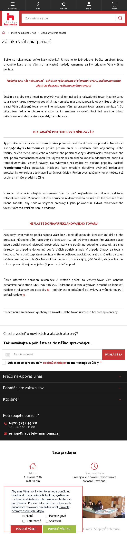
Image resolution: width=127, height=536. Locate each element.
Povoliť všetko (59, 529)
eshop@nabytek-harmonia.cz (33, 433)
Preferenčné (33, 521)
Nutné (29, 515)
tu (48, 289)
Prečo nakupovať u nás (23, 33)
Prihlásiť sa (113, 355)
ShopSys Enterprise (107, 529)
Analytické (55, 521)
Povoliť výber (26, 529)
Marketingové (57, 515)
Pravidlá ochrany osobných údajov (40, 509)
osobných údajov (55, 362)
